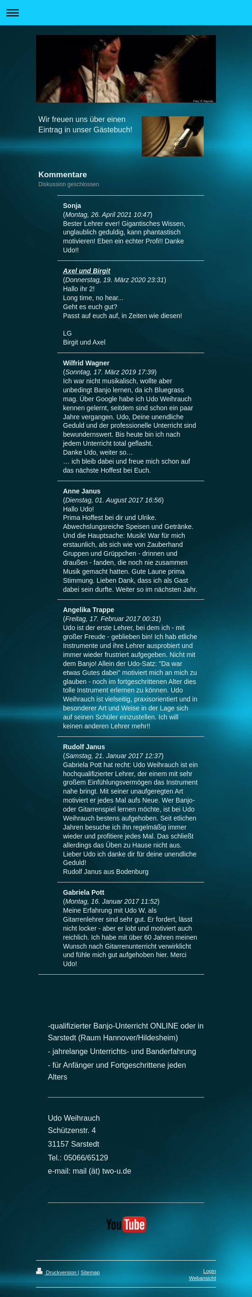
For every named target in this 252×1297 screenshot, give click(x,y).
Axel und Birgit (86, 271)
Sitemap (90, 1272)
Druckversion (57, 1272)
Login (209, 1271)
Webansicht (202, 1278)
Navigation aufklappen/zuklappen (126, 12)
